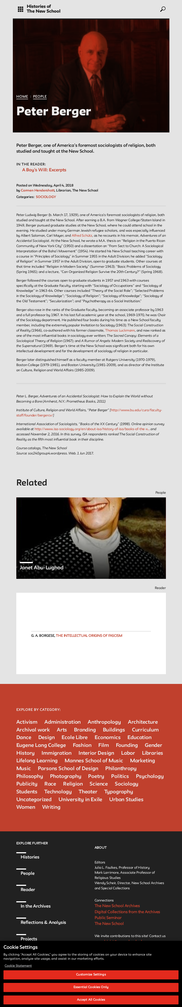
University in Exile (80, 799)
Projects (29, 939)
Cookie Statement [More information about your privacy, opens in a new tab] (18, 967)
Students (26, 792)
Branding (85, 730)
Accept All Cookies (91, 1001)
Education (139, 737)
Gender (153, 745)
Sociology (46, 197)
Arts (62, 730)
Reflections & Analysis (43, 923)
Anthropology (104, 722)
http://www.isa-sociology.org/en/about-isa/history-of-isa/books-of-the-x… (92, 429)
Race (50, 784)
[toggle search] (162, 9)
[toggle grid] (20, 9)
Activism (26, 722)
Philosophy (29, 776)
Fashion (82, 745)
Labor (128, 753)
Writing (51, 807)
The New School (43, 11)
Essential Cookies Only (91, 989)
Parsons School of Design (68, 768)
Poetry (96, 776)
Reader (28, 890)
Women (25, 807)
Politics (120, 776)
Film (103, 745)
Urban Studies (126, 799)
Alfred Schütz (82, 235)
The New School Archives (117, 906)
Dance (23, 737)
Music (23, 768)
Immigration (57, 753)
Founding (127, 745)
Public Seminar (108, 918)
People (40, 96)
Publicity (26, 784)
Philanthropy (121, 768)
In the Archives (36, 906)
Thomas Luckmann (120, 330)
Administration (62, 722)
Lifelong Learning (37, 761)
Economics (107, 737)
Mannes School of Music (94, 761)
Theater (88, 792)
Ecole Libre (75, 737)
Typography (118, 792)
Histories (30, 857)
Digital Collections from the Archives (127, 912)
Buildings (114, 730)
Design (46, 737)
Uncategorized (34, 799)
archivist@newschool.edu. (122, 942)
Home (22, 96)
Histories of (39, 7)
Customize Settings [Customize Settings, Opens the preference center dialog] (91, 976)
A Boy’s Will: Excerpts (44, 170)
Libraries (152, 753)
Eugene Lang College (41, 745)
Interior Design (96, 753)
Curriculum (145, 730)
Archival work (33, 730)
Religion (73, 784)
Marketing (142, 761)
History (25, 753)
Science (99, 784)
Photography (65, 776)
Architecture (143, 722)
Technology (58, 792)
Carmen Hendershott (37, 190)
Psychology (150, 776)
